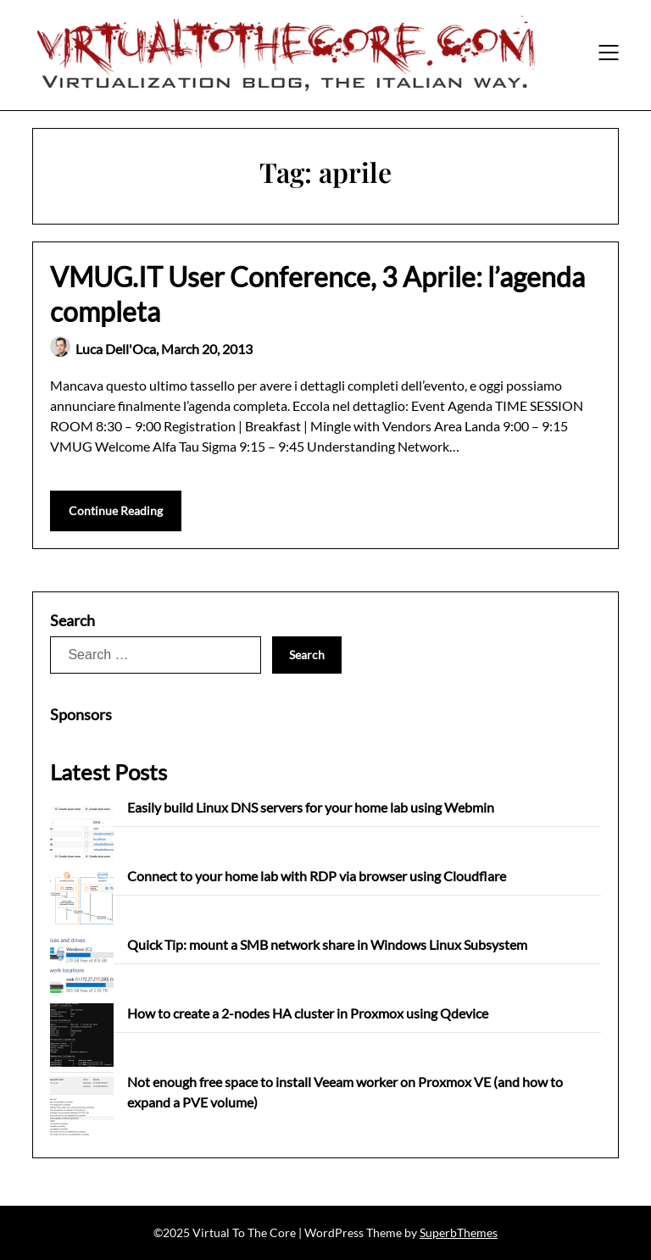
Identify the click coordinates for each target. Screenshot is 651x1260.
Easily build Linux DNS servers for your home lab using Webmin (310, 807)
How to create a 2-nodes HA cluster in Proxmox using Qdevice (307, 1013)
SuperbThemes (459, 1232)
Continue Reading (116, 510)
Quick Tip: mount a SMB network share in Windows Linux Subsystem (327, 944)
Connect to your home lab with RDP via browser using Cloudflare (316, 876)
